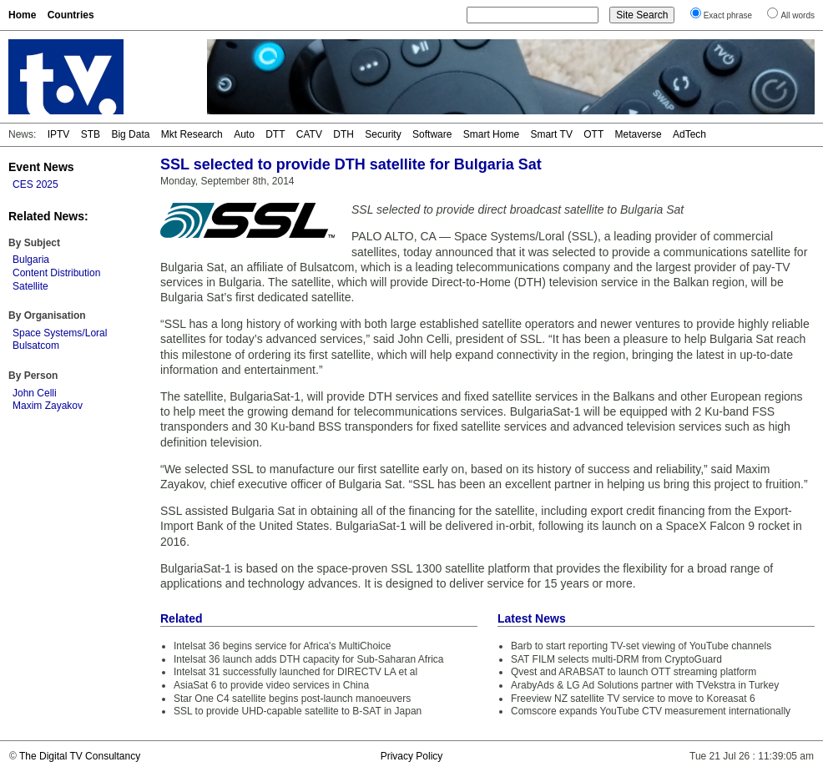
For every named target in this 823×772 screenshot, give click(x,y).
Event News (41, 167)
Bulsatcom (36, 345)
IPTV (59, 134)
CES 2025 (35, 184)
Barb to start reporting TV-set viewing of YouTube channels (641, 646)
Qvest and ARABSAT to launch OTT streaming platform (633, 672)
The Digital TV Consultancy (79, 756)
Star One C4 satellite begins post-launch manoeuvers (292, 698)
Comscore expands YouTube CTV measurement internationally (650, 711)
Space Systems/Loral (60, 333)
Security (383, 134)
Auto (244, 134)
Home (22, 15)
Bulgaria (31, 259)
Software (432, 134)
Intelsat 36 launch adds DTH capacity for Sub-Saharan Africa (309, 659)
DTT (275, 134)
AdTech (689, 134)
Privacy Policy (412, 756)
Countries (71, 15)
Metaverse (638, 134)
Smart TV (551, 134)
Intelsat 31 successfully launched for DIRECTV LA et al (295, 672)
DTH (343, 134)
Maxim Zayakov (48, 405)
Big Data (130, 134)
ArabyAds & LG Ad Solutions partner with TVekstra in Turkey (645, 685)
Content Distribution (56, 273)
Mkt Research (192, 134)
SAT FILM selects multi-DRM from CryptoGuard (616, 659)
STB (90, 134)
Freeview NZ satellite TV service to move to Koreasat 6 (633, 698)
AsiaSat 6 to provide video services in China (271, 685)
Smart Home (491, 134)
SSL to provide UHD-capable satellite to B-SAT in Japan (298, 711)
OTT (593, 134)
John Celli (35, 393)
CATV (309, 134)
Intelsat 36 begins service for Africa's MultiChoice (282, 646)
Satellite (30, 286)
